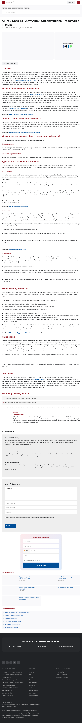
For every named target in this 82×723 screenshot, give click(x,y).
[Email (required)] (41, 507)
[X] (66, 47)
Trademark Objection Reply (12, 624)
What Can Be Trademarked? (66, 587)
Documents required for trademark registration (24, 132)
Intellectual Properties (17, 8)
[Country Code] (26, 551)
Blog (9, 8)
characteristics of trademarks (17, 108)
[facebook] (3, 662)
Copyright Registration (11, 618)
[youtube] (14, 662)
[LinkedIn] (68, 47)
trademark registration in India (26, 80)
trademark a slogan (38, 379)
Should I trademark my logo (18, 249)
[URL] (41, 512)
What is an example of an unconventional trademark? (21, 398)
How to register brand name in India (21, 114)
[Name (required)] (41, 503)
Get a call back (41, 565)
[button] (9, 63)
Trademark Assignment (11, 627)
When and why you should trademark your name (25, 333)
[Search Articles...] (41, 12)
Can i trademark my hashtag (18, 206)
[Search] (4, 12)
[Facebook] (64, 47)
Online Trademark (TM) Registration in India (17, 612)
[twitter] (7, 662)
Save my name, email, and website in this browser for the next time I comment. (30, 517)
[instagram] (10, 662)
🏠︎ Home (4, 8)
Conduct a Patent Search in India (14, 615)
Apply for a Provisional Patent (13, 621)
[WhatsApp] (71, 47)
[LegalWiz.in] (8, 1)
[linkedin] (18, 662)
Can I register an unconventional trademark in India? (21, 402)
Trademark (26, 8)
